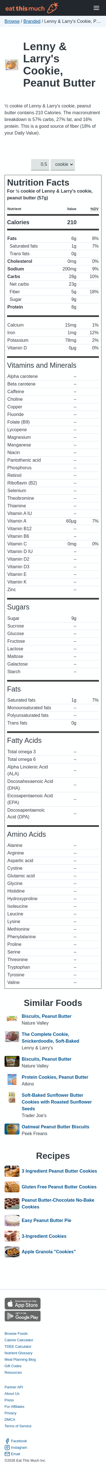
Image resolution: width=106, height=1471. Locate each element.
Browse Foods (16, 1333)
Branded (32, 21)
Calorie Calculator (19, 1340)
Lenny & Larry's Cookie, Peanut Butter (59, 64)
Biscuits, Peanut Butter (47, 1016)
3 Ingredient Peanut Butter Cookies (59, 1171)
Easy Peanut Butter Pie (46, 1220)
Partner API (14, 1387)
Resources (13, 1372)
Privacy (10, 1413)
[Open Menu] (96, 8)
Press (9, 1400)
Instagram (16, 1447)
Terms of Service (18, 1426)
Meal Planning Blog (20, 1359)
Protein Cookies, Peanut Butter (55, 1077)
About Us (12, 1393)
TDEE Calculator (18, 1346)
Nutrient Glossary (19, 1353)
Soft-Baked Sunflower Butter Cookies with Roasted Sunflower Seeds (57, 1102)
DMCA (10, 1420)
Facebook (16, 1441)
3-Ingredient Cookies (44, 1236)
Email (12, 1454)
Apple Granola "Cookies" (49, 1252)
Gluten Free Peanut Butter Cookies (59, 1187)
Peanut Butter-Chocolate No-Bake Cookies (58, 1203)
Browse (12, 21)
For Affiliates (14, 1407)
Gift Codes (13, 1366)
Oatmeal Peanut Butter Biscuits (55, 1126)
